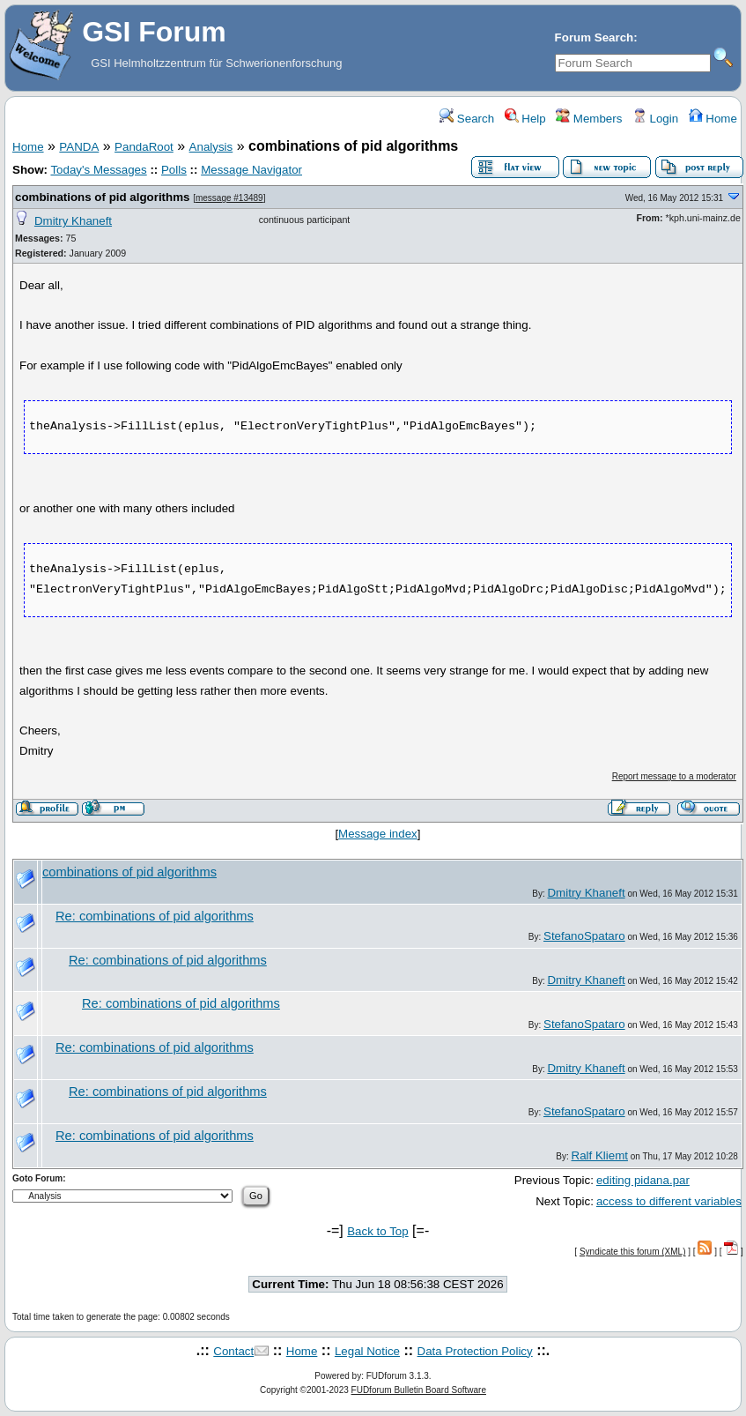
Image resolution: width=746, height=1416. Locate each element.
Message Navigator (251, 169)
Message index (377, 833)
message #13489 (229, 198)
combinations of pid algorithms (102, 197)
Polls (174, 169)
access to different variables (669, 1201)
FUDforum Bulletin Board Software (418, 1390)
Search (466, 118)
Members (589, 118)
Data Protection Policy (475, 1351)
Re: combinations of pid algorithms (154, 916)
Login (655, 118)
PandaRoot (144, 146)
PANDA (79, 146)
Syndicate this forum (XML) (633, 1251)
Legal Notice (367, 1351)
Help (524, 118)
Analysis (211, 146)
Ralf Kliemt (599, 1155)
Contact (233, 1351)
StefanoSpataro (584, 936)
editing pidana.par (643, 1180)
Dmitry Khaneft (73, 220)
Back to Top (377, 1231)
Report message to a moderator (674, 776)
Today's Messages (98, 169)
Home (712, 118)
